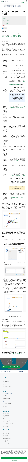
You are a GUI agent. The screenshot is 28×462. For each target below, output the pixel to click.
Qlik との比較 (5, 421)
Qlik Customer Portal (7, 386)
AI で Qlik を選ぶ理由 (7, 420)
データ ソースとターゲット (8, 424)
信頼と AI (4, 418)
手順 (4, 21)
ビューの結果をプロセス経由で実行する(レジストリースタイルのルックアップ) (17, 83)
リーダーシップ (6, 433)
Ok (14, 458)
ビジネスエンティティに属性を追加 (13, 36)
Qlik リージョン (6, 426)
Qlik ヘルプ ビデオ (6, 379)
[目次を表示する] (2, 5)
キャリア (4, 441)
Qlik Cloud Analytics (7, 403)
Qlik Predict (5, 406)
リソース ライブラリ (7, 387)
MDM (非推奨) (17, 5)
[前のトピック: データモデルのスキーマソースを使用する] (7, 371)
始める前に (5, 18)
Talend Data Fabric (6, 398)
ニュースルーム (6, 443)
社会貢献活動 (5, 435)
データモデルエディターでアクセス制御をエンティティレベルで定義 (17, 107)
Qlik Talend (5, 395)
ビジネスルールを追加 (18, 160)
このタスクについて (7, 20)
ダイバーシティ (6, 436)
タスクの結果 (5, 23)
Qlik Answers (5, 404)
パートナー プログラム (7, 440)
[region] (14, 455)
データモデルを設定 (7, 8)
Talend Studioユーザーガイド (9, 5)
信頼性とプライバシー (7, 416)
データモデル (17, 6)
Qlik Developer (6, 381)
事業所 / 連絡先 (6, 444)
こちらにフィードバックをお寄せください (11, 366)
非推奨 (3, 25)
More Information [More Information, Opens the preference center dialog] (14, 460)
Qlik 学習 (4, 384)
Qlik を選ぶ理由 (6, 413)
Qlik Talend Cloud (6, 396)
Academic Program (7, 438)
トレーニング (5, 383)
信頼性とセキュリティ (7, 415)
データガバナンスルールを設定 (9, 6)
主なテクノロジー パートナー (8, 423)
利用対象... (5, 28)
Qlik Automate (6, 408)
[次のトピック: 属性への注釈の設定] (20, 371)
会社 (4, 431)
